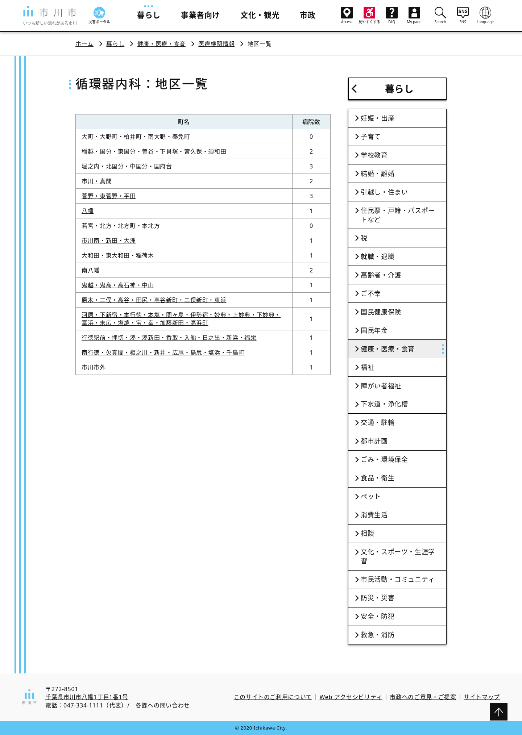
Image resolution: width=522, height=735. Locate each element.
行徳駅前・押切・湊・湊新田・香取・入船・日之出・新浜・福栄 (169, 338)
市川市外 (94, 367)
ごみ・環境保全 (384, 459)
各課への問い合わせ (163, 705)
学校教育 (374, 155)
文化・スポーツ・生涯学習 (398, 556)
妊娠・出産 (377, 118)
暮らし (149, 15)
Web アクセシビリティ (351, 697)
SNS (463, 15)
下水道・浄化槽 (384, 404)
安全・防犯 (377, 616)
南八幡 (91, 270)
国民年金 (374, 330)
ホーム (84, 44)
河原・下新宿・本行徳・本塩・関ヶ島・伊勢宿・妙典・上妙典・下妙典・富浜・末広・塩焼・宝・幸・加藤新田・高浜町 (181, 319)
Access (347, 15)
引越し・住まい (384, 192)
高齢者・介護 (381, 275)
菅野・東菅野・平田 (109, 196)
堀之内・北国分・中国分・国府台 (127, 166)
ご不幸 (371, 293)
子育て (371, 136)
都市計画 (374, 441)
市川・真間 (97, 181)
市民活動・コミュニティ (398, 579)
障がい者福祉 (381, 385)
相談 (367, 533)
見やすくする (369, 15)
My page (414, 15)
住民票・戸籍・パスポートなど (398, 215)
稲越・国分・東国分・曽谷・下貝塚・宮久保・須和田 (154, 151)
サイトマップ (482, 697)
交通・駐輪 (377, 422)
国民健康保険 (381, 312)
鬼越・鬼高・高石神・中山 (118, 285)
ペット (371, 496)
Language (485, 15)
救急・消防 (377, 634)
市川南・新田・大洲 (109, 241)
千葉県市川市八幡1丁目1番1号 (86, 697)
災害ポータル (99, 15)
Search (440, 15)
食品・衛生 (377, 477)
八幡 (88, 211)
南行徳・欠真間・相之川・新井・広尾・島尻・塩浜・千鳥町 (163, 352)
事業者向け (200, 15)
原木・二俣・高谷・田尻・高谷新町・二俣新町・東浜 (154, 300)
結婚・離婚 (377, 173)
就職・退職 (377, 256)
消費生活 (374, 514)
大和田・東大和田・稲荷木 (118, 255)
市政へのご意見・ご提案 (423, 697)
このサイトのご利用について (273, 697)
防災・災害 (377, 597)
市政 (307, 15)
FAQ (392, 15)
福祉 (367, 367)
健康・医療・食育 (161, 44)
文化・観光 (259, 15)
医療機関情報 (216, 44)
